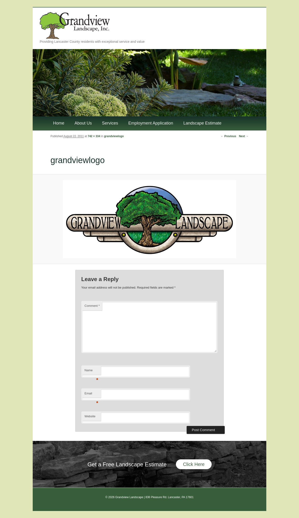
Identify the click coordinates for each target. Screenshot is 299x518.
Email (91, 395)
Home (58, 123)
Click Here (193, 464)
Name (91, 371)
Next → (244, 136)
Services (110, 123)
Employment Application (150, 123)
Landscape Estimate (202, 123)
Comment (92, 305)
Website (90, 416)
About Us (83, 123)
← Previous (228, 136)
